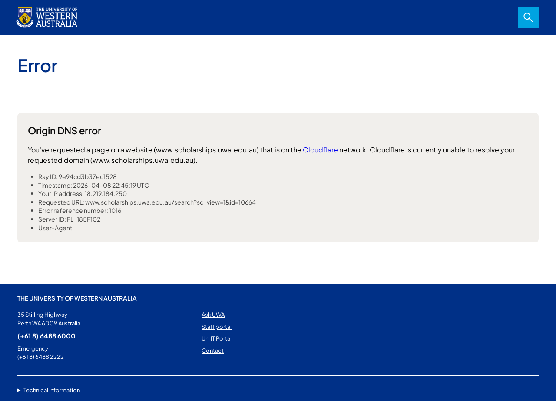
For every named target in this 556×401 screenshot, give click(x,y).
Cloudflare (320, 149)
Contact (213, 350)
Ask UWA (213, 314)
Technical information (51, 390)
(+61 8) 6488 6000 (46, 335)
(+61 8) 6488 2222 (40, 356)
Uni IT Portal (217, 338)
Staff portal (217, 326)
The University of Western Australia (77, 298)
